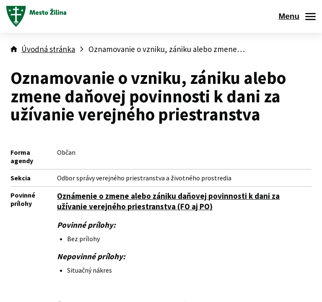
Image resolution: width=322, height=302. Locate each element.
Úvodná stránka (48, 49)
